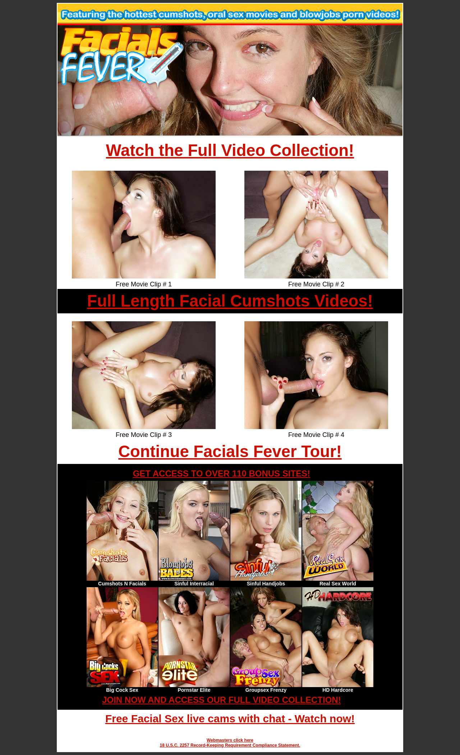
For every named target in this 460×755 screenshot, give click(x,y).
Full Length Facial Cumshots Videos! (230, 301)
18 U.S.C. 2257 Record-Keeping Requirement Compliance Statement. (230, 745)
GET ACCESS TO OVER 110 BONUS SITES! (221, 473)
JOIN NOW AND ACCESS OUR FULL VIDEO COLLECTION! (221, 700)
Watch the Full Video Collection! (230, 150)
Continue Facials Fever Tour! (229, 451)
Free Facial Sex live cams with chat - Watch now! (230, 718)
